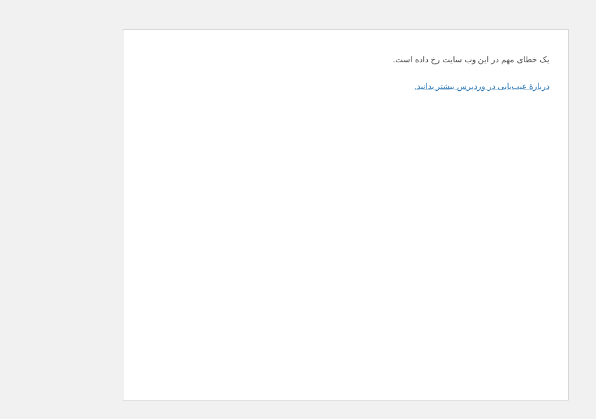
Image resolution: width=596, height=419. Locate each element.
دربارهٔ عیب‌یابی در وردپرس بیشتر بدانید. (434, 86)
